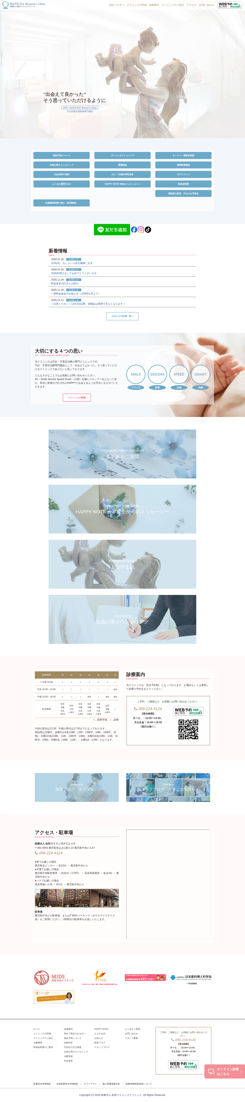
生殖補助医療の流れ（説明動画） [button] (61, 203)
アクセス (192, 5)
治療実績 (68, 1056)
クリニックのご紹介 (173, 5)
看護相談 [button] (122, 165)
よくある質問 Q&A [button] (61, 184)
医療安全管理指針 (42, 1084)
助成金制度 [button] (183, 184)
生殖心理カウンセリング (76, 1051)
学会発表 (68, 1061)
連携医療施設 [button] (183, 165)
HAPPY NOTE (101, 1029)
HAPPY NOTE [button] (122, 184)
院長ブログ (99, 1042)
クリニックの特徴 (137, 5)
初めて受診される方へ (75, 1033)
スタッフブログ (102, 1047)
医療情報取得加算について (139, 1084)
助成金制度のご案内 (43, 1047)
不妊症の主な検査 (72, 1047)
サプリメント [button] (183, 174)
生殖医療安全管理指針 (67, 1084)
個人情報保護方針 (111, 1084)
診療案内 (154, 5)
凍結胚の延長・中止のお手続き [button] (183, 193)
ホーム (36, 1029)
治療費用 (37, 1042)
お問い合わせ (206, 5)
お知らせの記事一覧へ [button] (122, 316)
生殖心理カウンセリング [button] (62, 165)
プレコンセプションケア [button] (122, 155)
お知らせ (98, 1038)
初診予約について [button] (61, 155)
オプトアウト (90, 1084)
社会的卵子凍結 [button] (61, 174)
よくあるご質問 (132, 1029)
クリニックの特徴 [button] (77, 397)
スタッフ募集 (131, 1038)
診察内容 (68, 1042)
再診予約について (72, 1038)
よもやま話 (99, 1033)
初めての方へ (116, 5)
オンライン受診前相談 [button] (183, 155)
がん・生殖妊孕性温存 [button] (122, 174)
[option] (122, 69)
